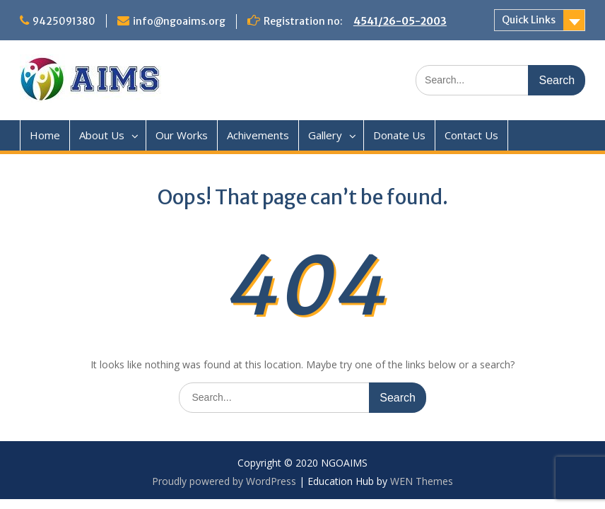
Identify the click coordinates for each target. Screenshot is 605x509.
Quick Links (529, 19)
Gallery (325, 135)
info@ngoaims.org (179, 21)
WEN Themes (421, 481)
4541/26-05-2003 (400, 21)
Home (45, 135)
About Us (101, 135)
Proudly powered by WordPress (224, 481)
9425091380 (64, 21)
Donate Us (399, 135)
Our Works (181, 135)
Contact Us (471, 135)
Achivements (258, 135)
